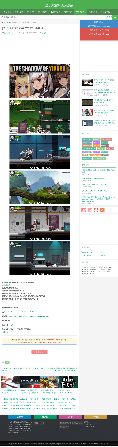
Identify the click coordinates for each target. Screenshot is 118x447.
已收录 (44, 33)
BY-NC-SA (53, 340)
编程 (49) (97, 146)
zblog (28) (110, 149)
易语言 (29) (101, 149)
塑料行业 (55, 12)
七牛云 (42, 424)
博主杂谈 (19, 12)
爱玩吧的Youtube (77, 424)
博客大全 (103, 256)
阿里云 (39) (105, 146)
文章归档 (48, 444)
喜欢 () (39, 353)
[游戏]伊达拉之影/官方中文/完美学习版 (23, 28)
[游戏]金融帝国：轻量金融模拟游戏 (93, 179)
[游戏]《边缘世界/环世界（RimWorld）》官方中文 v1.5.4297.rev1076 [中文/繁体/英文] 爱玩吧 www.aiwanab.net (98, 200)
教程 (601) (96, 140)
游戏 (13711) (87, 140)
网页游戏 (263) (106, 140)
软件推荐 (68, 12)
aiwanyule (17, 33)
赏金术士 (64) (87, 143)
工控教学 (42, 12)
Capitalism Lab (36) (89, 149)
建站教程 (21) (87, 159)
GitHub (30, 12)
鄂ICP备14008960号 (73, 444)
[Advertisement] (39, 50)
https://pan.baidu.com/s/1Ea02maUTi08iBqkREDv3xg (29, 317)
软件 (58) (97, 143)
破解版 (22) (86, 156)
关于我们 (105, 12)
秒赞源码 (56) (87, 146)
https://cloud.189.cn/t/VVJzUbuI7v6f (20, 313)
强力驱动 (95, 444)
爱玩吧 (27, 444)
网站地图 (62, 444)
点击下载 (5, 333)
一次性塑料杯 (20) (99, 159)
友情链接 (55, 444)
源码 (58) (104, 143)
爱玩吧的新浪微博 (65, 424)
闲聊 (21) (106, 156)
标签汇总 (41, 444)
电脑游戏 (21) (96, 156)
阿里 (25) (97, 152)
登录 (108, 18)
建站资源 (93, 12)
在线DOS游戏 (86, 256)
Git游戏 (102, 253)
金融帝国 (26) (87, 152)
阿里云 (36, 424)
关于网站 (34, 444)
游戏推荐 (80, 12)
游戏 (5, 286)
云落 (107, 444)
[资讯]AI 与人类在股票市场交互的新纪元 (95, 191)
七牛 (90, 444)
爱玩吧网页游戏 (87, 253)
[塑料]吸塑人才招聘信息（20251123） (94, 185)
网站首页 (6, 12)
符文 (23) (104, 152)
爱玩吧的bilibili (64, 427)
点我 (11, 325)
